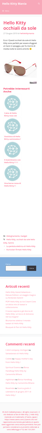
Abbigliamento (13, 236)
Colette (9, 358)
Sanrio (11, 242)
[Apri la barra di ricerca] (39, 3)
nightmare (10, 379)
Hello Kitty (11, 239)
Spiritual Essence (13, 367)
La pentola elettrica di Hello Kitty (20, 246)
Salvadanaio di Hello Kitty (17, 353)
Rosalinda (10, 388)
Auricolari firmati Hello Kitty (18, 249)
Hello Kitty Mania (14, 3)
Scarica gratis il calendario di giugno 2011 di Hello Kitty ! (18, 391)
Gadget (24, 236)
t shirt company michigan (17, 350)
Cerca (8, 264)
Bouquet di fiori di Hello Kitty (18, 327)
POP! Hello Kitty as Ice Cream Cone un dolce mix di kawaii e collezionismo (21, 304)
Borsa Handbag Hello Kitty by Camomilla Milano (17, 370)
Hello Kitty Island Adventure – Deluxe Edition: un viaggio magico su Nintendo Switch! (21, 295)
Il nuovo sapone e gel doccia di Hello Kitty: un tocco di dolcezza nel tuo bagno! (20, 314)
